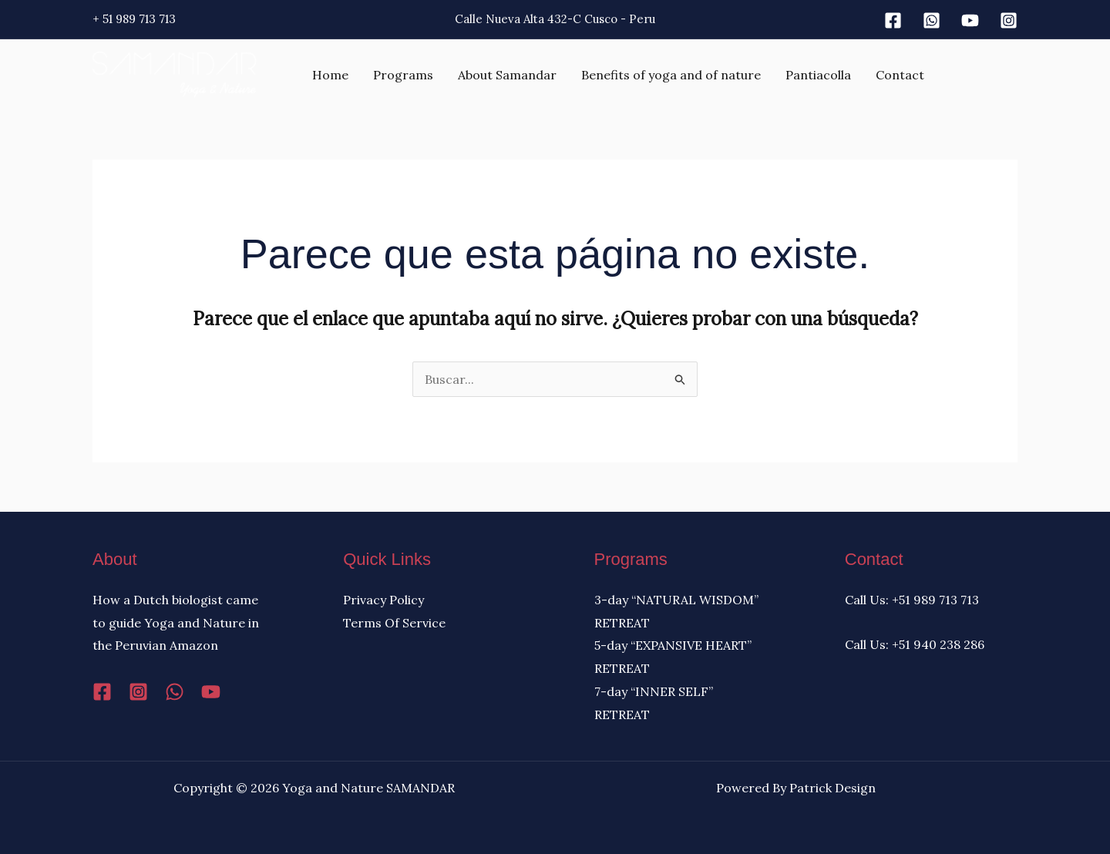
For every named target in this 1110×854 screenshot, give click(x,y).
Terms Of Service (394, 622)
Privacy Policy (383, 599)
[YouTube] (210, 691)
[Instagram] (1009, 20)
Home (330, 74)
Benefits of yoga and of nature (671, 74)
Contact (900, 74)
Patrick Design (832, 787)
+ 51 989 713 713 (134, 19)
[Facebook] (893, 20)
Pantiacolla (818, 74)
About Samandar (507, 74)
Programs (403, 74)
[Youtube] (970, 20)
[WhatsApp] (174, 691)
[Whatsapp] (931, 20)
